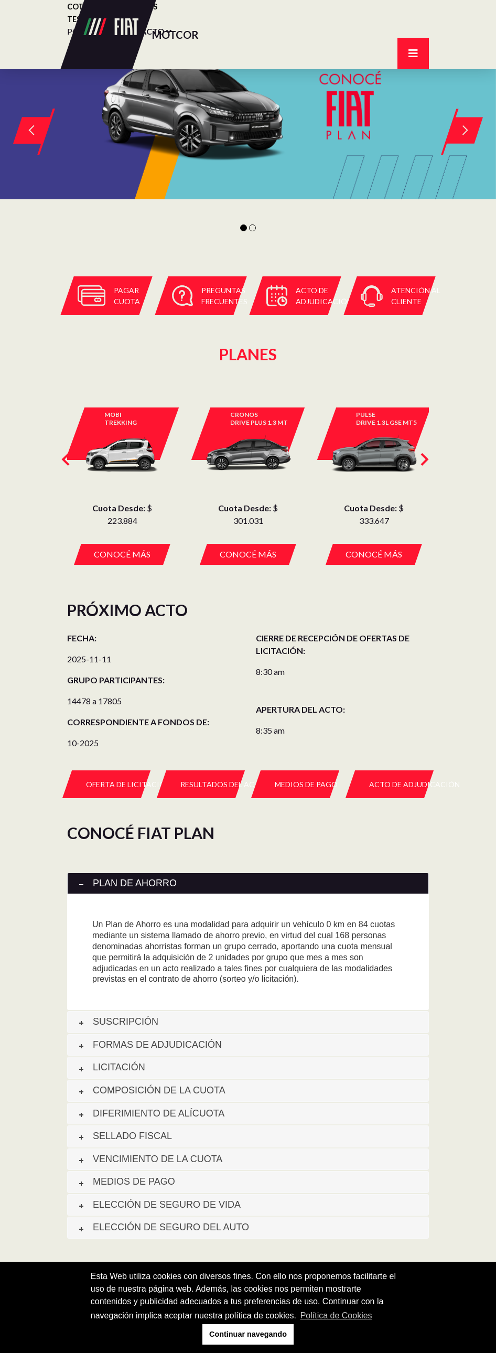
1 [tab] (243, 227)
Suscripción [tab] (117, 1021)
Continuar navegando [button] (248, 1334)
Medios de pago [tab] (126, 1181)
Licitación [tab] (111, 1067)
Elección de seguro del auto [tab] (163, 1227)
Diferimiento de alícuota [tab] (150, 1113)
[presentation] (63, 457)
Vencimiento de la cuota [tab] (149, 1159)
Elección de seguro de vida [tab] (159, 1204)
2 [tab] (252, 227)
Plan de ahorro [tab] (127, 883)
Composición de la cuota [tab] (151, 1090)
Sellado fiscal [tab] (124, 1136)
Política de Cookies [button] (336, 1315)
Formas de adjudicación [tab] (149, 1044)
